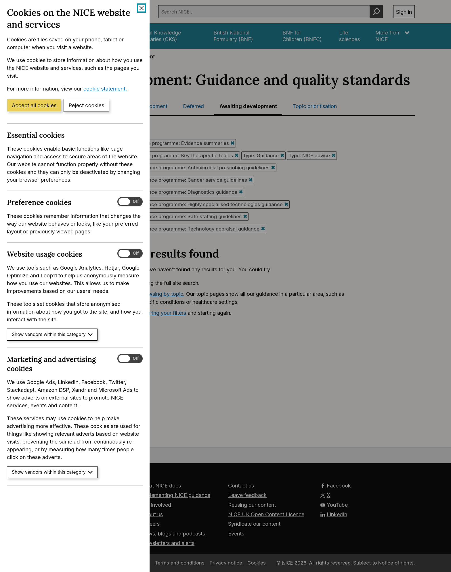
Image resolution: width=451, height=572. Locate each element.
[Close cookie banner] (141, 8)
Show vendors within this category (52, 334)
